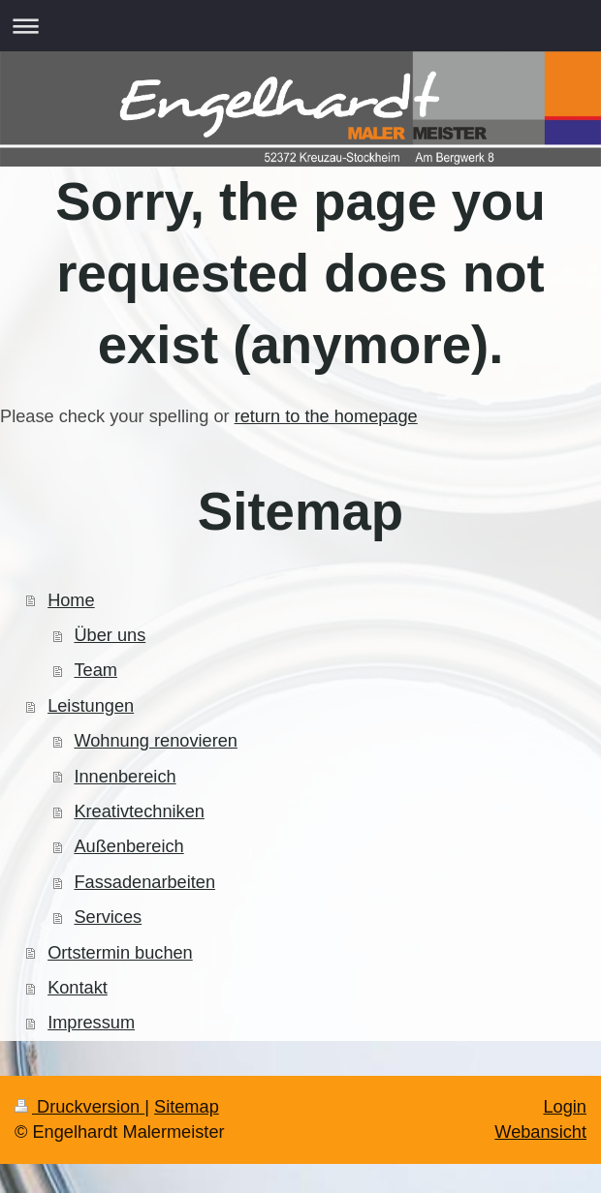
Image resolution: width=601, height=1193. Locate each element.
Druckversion (79, 1107)
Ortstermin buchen (120, 953)
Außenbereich (128, 846)
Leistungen (90, 706)
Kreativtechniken (139, 811)
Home (71, 600)
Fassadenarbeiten (144, 882)
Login (564, 1107)
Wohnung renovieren (155, 740)
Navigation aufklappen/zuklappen (300, 25)
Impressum (91, 1022)
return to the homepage (326, 416)
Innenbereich (124, 776)
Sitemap (186, 1107)
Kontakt (77, 987)
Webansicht (540, 1132)
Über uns (109, 635)
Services (108, 917)
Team (95, 670)
